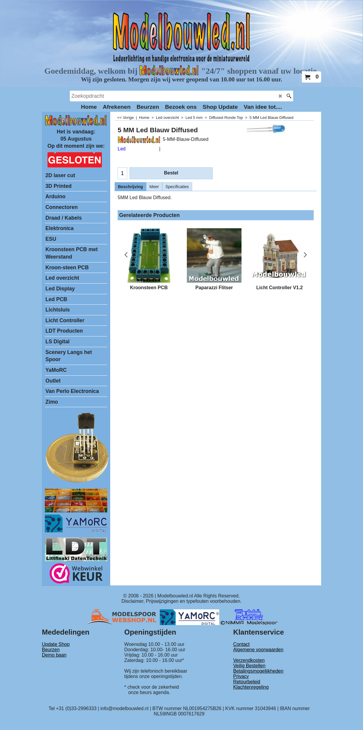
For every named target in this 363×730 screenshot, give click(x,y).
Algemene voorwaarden (258, 649)
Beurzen (51, 649)
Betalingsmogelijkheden (258, 671)
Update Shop (56, 644)
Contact (241, 644)
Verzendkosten (249, 660)
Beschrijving (130, 186)
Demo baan (54, 654)
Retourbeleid (246, 681)
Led (122, 148)
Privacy (241, 676)
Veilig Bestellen (249, 665)
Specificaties (177, 186)
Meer (154, 186)
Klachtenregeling (251, 687)
